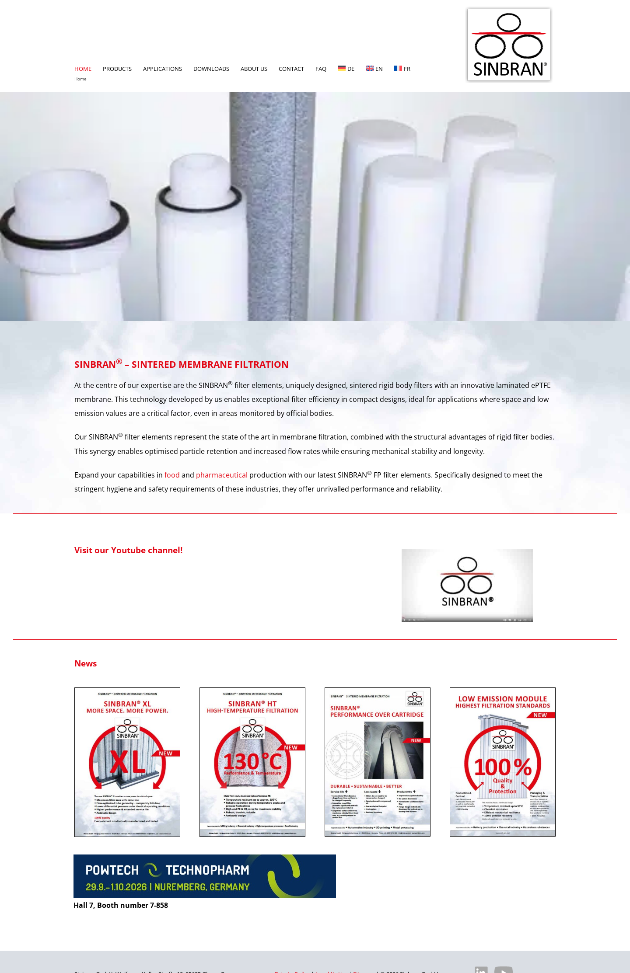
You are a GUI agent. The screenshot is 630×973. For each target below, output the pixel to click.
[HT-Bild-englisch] (252, 691)
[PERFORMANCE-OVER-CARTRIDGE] (377, 691)
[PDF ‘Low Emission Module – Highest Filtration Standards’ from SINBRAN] (502, 691)
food (172, 475)
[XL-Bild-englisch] (127, 691)
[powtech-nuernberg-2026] (205, 858)
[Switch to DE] (346, 45)
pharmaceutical (222, 475)
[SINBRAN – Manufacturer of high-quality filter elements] (509, 10)
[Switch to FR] (402, 45)
